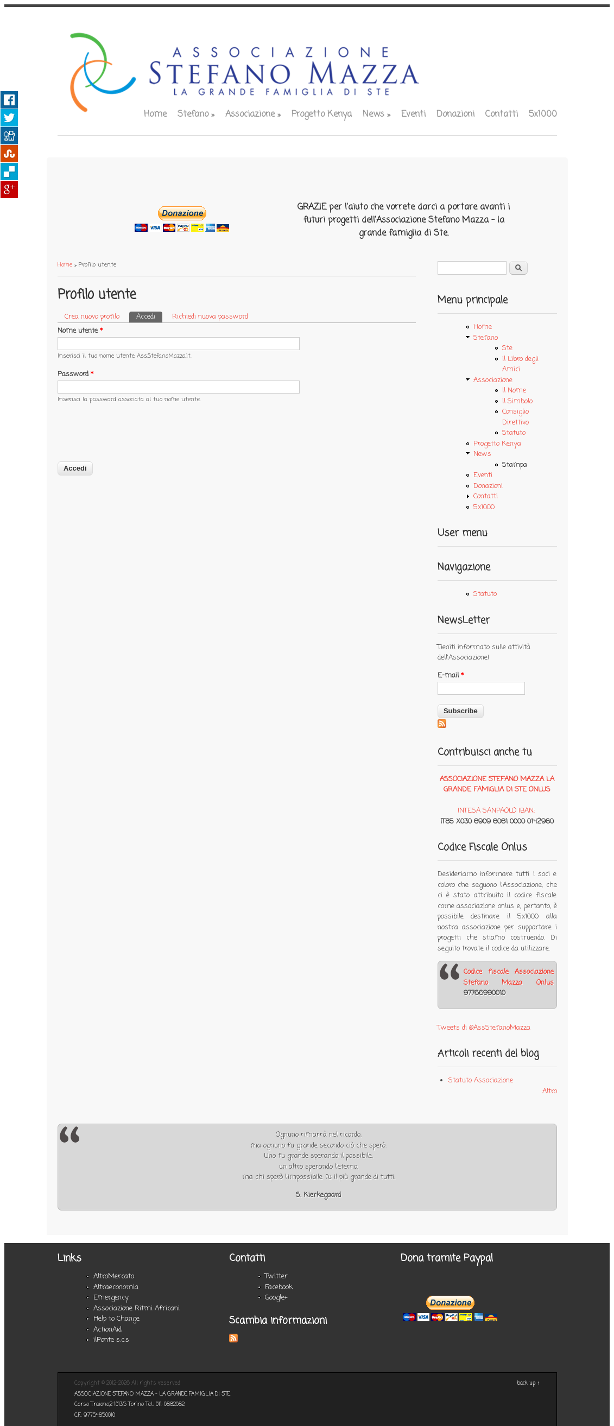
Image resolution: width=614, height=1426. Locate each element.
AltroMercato (113, 1276)
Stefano (196, 114)
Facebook (279, 1287)
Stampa (514, 465)
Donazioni (455, 114)
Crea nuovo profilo (92, 317)
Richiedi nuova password (210, 317)
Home (155, 114)
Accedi (149, 317)
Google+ (276, 1297)
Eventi (413, 114)
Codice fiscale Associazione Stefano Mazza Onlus (509, 977)
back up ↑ (528, 1383)
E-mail (451, 675)
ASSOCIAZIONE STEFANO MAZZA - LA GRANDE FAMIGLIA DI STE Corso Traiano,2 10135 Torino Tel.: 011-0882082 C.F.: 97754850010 (152, 1404)
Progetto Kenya (322, 114)
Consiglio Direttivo (515, 417)
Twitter (276, 1276)
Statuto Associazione (480, 1080)
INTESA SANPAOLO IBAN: (496, 811)
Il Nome (514, 390)
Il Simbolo (517, 401)
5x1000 (543, 114)
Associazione (253, 114)
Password (75, 374)
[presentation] (140, 439)
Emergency (111, 1297)
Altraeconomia (115, 1287)
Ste (507, 348)
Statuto (514, 433)
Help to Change (116, 1319)
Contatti (501, 114)
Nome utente (80, 331)
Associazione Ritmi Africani (136, 1308)
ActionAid (107, 1329)
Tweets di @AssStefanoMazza (484, 1028)
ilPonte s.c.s (111, 1340)
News (376, 114)
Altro (549, 1091)
